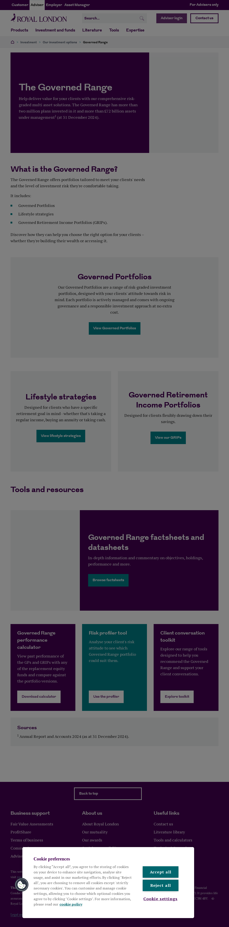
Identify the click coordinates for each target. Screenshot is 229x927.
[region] (108, 882)
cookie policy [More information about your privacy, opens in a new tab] (70, 904)
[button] (22, 885)
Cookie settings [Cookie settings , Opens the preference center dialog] (160, 898)
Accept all (160, 872)
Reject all (160, 885)
